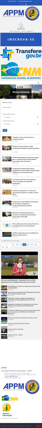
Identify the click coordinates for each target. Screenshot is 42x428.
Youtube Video (4, 252)
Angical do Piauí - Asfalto (15, 335)
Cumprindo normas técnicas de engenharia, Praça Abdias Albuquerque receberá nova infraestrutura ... (25, 170)
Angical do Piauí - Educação (15, 329)
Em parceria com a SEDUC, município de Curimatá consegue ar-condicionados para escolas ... (25, 203)
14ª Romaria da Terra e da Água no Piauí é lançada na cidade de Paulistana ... (24, 181)
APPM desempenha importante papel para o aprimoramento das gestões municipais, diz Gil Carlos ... (25, 159)
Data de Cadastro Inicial (9, 114)
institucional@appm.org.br (24, 1)
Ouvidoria (21, 27)
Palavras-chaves (7, 107)
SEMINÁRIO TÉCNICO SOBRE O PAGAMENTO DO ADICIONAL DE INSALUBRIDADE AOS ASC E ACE (21, 299)
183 (17, 244)
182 (13, 244)
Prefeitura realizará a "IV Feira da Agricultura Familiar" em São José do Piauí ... (25, 192)
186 (28, 244)
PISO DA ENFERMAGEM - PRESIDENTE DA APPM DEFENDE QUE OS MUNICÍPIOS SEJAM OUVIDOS (18, 281)
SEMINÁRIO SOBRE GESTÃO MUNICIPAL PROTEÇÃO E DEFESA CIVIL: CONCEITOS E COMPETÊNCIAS (23, 305)
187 (32, 244)
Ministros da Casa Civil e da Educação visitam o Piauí (22, 318)
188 (36, 244)
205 (3, 247)
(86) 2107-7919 (12, 1)
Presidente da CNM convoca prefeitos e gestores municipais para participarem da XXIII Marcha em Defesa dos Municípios (24, 312)
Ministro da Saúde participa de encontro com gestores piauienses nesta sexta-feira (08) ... (24, 215)
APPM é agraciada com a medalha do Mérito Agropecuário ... (25, 234)
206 (7, 247)
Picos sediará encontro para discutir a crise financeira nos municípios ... (25, 225)
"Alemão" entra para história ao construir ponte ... (23, 138)
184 (21, 244)
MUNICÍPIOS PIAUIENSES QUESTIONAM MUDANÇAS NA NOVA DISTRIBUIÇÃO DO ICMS (24, 293)
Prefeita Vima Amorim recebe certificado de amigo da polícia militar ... (25, 148)
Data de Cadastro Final (8, 121)
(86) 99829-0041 (13, 376)
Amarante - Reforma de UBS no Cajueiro (19, 323)
